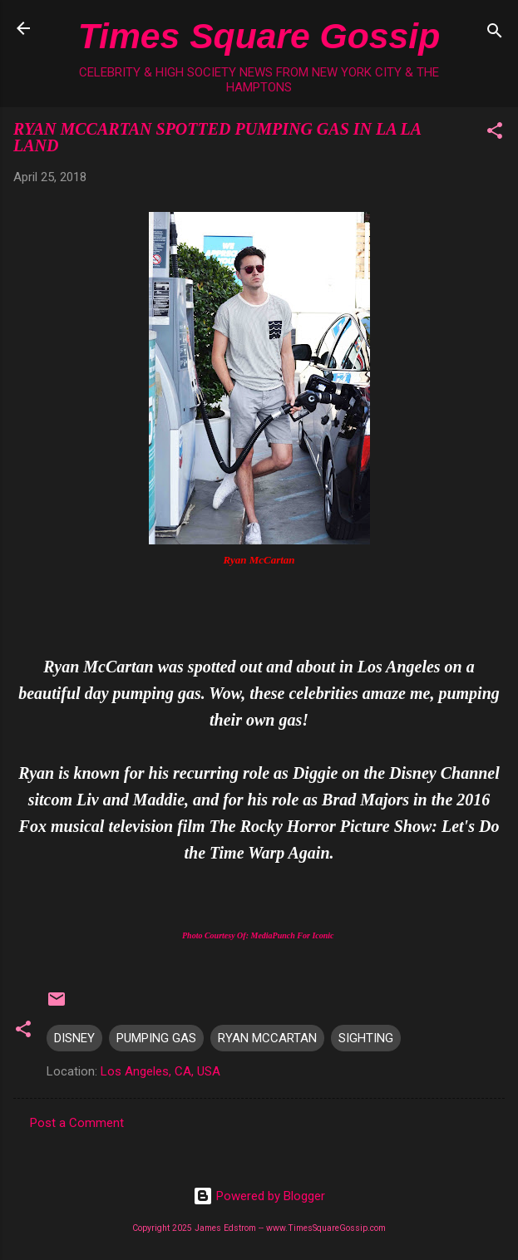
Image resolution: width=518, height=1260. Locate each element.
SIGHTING (365, 1038)
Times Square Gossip (259, 36)
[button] (495, 133)
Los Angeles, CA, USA (160, 1071)
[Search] (495, 33)
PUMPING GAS (156, 1038)
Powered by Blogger (259, 1196)
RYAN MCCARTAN (267, 1038)
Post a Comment (77, 1122)
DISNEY (74, 1038)
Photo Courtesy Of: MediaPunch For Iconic (259, 935)
